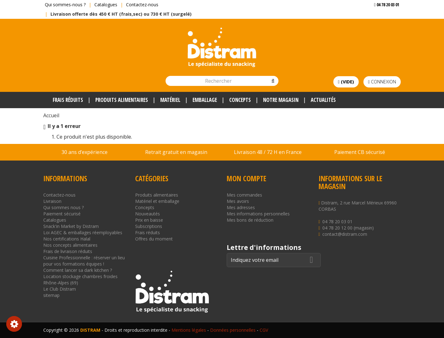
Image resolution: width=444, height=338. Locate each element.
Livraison (52, 201)
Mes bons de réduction (250, 220)
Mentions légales (189, 330)
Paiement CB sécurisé (359, 152)
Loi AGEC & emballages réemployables (82, 232)
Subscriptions (148, 226)
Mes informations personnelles (258, 214)
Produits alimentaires (156, 195)
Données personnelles (233, 330)
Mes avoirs (238, 201)
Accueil (51, 115)
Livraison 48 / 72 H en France (268, 152)
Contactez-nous (142, 5)
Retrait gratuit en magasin (176, 152)
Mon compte (246, 178)
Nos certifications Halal (66, 239)
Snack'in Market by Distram (71, 226)
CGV (264, 330)
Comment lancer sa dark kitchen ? (77, 270)
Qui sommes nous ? (63, 207)
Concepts (144, 207)
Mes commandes (244, 195)
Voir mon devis (384, 17)
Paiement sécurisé (62, 214)
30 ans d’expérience (84, 152)
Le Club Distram (59, 289)
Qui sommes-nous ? (65, 5)
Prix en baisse (149, 220)
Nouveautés (147, 214)
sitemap (51, 295)
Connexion (382, 82)
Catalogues (105, 5)
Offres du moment (154, 239)
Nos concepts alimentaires (70, 245)
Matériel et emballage (157, 201)
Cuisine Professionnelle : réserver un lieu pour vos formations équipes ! (84, 261)
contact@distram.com (344, 234)
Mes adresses (241, 207)
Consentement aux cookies (14, 324)
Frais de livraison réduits (67, 251)
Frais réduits (147, 232)
